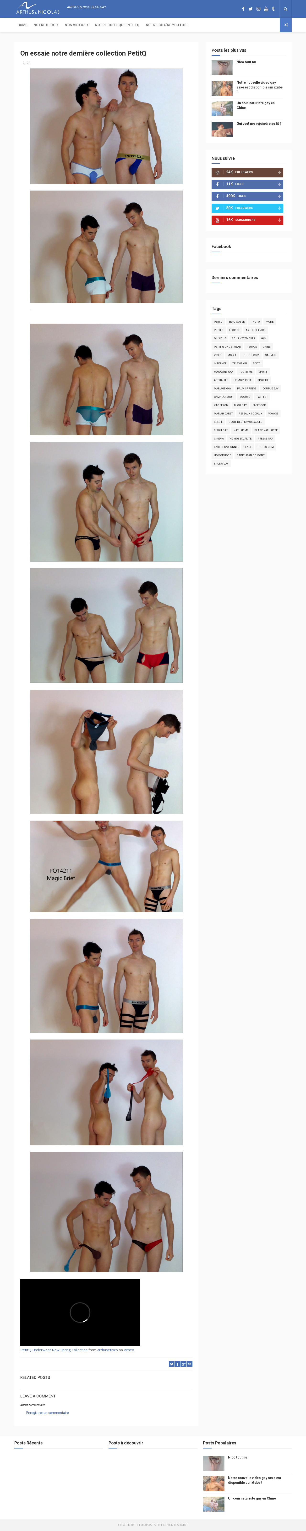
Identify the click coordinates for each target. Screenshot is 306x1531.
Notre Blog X (46, 25)
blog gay (240, 405)
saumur (270, 355)
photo (255, 321)
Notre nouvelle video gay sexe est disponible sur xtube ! (260, 87)
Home (22, 25)
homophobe (222, 455)
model (232, 355)
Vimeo (129, 1349)
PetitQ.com (266, 447)
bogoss (245, 396)
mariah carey (223, 413)
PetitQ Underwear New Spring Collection (53, 1349)
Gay (263, 338)
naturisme (241, 430)
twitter (262, 396)
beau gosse (237, 321)
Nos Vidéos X (77, 25)
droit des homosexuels (245, 422)
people (252, 346)
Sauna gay (221, 463)
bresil (218, 422)
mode (269, 321)
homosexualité (240, 438)
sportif (262, 380)
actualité (221, 380)
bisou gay (221, 430)
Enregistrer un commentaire (47, 1413)
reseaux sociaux (250, 413)
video (218, 355)
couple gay (270, 388)
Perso (218, 321)
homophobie (242, 380)
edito (257, 363)
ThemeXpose (144, 1525)
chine (266, 346)
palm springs (247, 388)
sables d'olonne (225, 447)
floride (234, 330)
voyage (273, 413)
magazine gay (223, 371)
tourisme (245, 371)
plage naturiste (266, 430)
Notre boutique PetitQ (117, 25)
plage (247, 447)
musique (220, 338)
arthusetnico (107, 1349)
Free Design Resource (172, 1525)
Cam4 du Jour (224, 396)
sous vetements (243, 338)
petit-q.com (251, 355)
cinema (219, 438)
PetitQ (218, 330)
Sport (262, 371)
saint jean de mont (251, 455)
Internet (220, 363)
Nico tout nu (246, 62)
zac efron (221, 405)
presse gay (265, 438)
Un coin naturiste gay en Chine (252, 1498)
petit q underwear (227, 346)
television (239, 363)
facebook (259, 405)
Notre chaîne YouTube (167, 25)
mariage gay (222, 388)
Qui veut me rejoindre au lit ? (259, 123)
